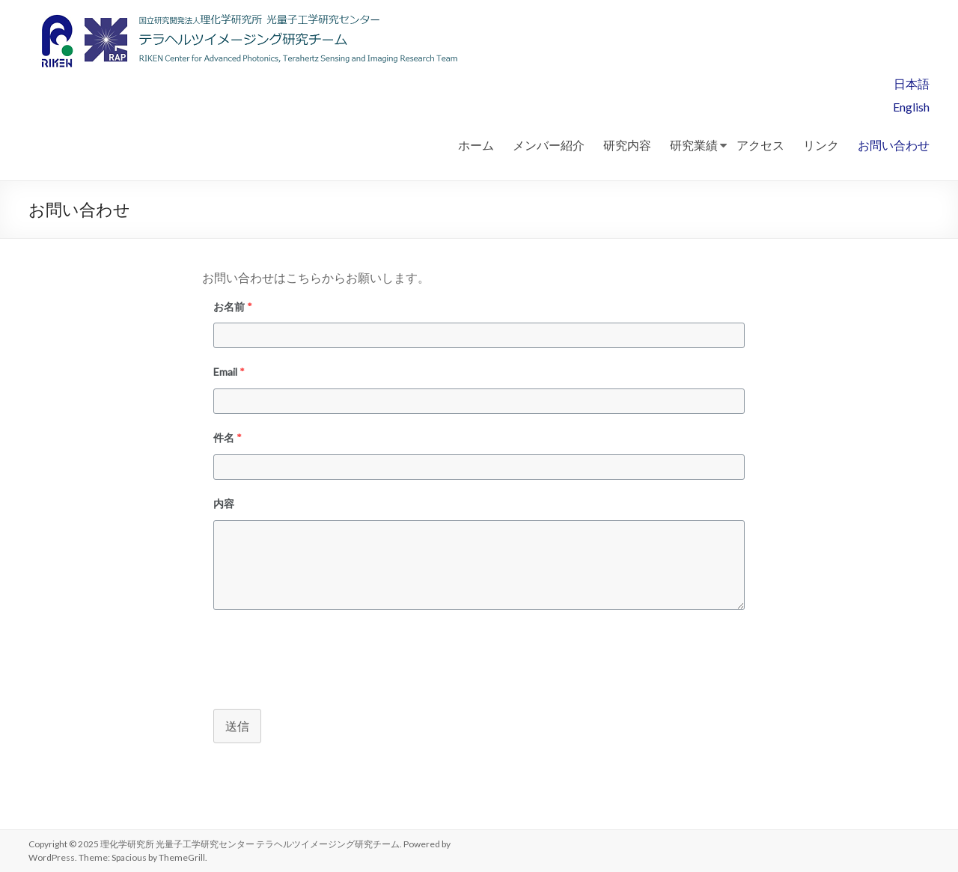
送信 (237, 726)
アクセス (760, 145)
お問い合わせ (894, 145)
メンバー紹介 (549, 145)
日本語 (912, 83)
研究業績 (694, 145)
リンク (821, 145)
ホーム (476, 145)
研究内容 (627, 145)
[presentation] (316, 657)
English (911, 107)
